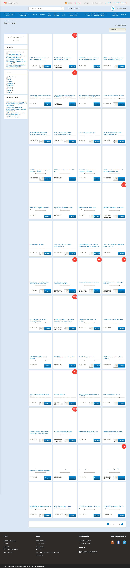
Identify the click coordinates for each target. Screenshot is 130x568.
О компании (40, 541)
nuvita (9, 90)
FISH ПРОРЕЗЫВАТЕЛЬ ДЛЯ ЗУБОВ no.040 (64, 469)
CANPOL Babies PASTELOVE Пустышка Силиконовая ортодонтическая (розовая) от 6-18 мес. (39, 283)
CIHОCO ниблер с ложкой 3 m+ (87, 357)
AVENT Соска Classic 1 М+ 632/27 (87, 132)
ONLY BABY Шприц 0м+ (60, 394)
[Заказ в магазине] (117, 30)
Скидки (70, 3)
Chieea (10, 81)
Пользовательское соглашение (48, 552)
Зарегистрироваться (120, 3)
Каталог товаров (10, 541)
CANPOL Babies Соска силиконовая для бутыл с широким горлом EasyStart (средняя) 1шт (113, 59)
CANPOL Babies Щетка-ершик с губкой (113, 95)
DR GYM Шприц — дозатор (37, 244)
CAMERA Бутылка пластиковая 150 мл (113, 319)
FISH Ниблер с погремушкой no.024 (112, 431)
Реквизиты (40, 547)
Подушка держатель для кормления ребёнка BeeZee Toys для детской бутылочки (39, 433)
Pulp (9, 92)
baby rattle (11, 77)
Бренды (86, 3)
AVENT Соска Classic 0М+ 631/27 (111, 394)
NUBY (9, 88)
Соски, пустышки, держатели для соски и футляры (15, 66)
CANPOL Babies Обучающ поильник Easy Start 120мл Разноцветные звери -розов (64, 97)
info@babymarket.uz (88, 552)
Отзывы (78, 3)
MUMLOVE (10, 86)
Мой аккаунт (8, 552)
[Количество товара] (42, 66)
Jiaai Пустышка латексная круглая (63, 431)
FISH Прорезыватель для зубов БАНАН (89, 282)
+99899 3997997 (74, 8)
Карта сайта (40, 544)
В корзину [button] (47, 66)
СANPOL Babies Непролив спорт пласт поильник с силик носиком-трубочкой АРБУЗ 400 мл (40, 470)
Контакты (39, 555)
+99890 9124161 (85, 544)
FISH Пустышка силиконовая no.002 (88, 431)
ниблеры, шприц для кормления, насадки (13, 117)
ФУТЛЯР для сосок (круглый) (110, 469)
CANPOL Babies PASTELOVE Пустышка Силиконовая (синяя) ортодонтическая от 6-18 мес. (89, 246)
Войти (108, 3)
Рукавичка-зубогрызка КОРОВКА (87, 469)
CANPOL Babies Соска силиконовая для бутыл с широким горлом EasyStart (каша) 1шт (89, 59)
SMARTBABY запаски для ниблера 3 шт (64, 357)
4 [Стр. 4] (116, 524)
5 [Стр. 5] (119, 524)
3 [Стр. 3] (113, 524)
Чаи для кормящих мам (15, 52)
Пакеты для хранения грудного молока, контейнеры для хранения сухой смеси (16, 55)
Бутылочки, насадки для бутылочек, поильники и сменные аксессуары (16, 61)
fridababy (10, 83)
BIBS (9, 79)
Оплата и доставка (97, 3)
